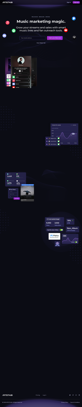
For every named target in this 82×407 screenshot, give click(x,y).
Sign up (76, 2)
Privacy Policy (64, 402)
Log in (44, 395)
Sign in (69, 2)
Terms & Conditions (75, 402)
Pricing (38, 395)
